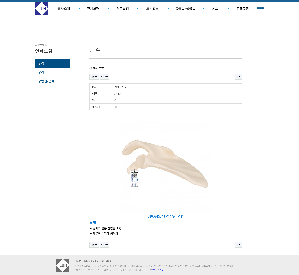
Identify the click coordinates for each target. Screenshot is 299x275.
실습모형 (122, 8)
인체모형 (93, 8)
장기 (41, 72)
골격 (41, 63)
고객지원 (242, 8)
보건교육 (152, 8)
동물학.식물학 (185, 8)
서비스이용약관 (106, 261)
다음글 (104, 76)
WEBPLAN (157, 270)
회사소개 (63, 8)
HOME (78, 261)
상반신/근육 (46, 81)
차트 (215, 8)
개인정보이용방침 (90, 261)
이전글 (94, 76)
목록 (238, 76)
